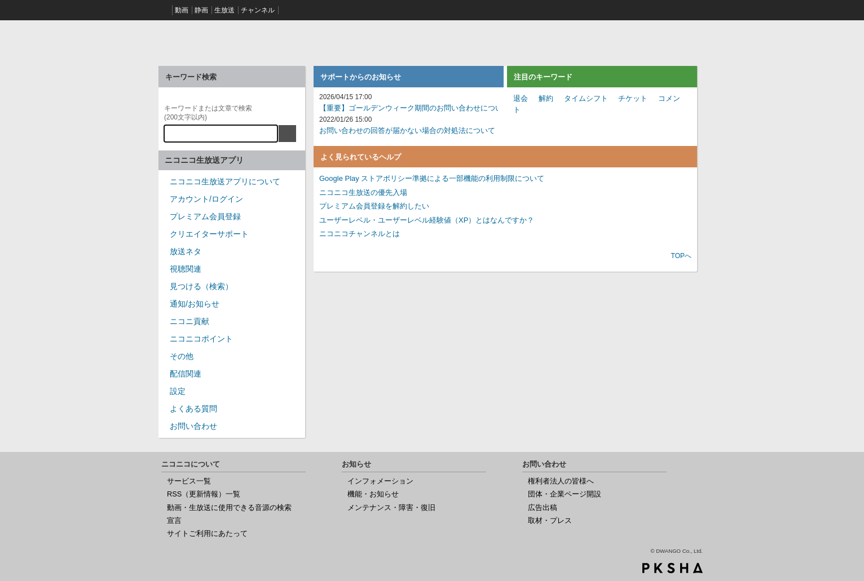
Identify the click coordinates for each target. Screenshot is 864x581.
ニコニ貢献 (189, 321)
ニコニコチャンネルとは (359, 233)
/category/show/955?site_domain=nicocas (164, 325)
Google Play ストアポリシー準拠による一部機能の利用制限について (431, 178)
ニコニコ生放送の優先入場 (363, 192)
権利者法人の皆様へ (561, 481)
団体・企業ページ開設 (564, 494)
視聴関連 (185, 268)
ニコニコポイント (201, 338)
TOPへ (681, 256)
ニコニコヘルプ (232, 41)
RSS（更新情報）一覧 (203, 494)
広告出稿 (542, 507)
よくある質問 (193, 408)
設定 (178, 391)
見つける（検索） (201, 286)
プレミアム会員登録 (205, 216)
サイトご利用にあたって (207, 533)
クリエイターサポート (209, 233)
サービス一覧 (189, 481)
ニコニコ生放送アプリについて (225, 181)
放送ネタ (185, 251)
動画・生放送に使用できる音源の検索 (229, 507)
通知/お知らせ (194, 303)
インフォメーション (380, 481)
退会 (520, 98)
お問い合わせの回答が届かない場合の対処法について (407, 130)
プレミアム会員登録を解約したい (374, 206)
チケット (632, 98)
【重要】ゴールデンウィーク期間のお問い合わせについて (414, 108)
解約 (546, 98)
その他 (181, 356)
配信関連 (185, 373)
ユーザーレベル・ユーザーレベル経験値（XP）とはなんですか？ (426, 220)
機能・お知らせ (373, 494)
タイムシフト (586, 98)
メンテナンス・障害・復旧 (391, 507)
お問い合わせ (193, 426)
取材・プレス (550, 520)
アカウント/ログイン (206, 198)
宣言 (174, 520)
